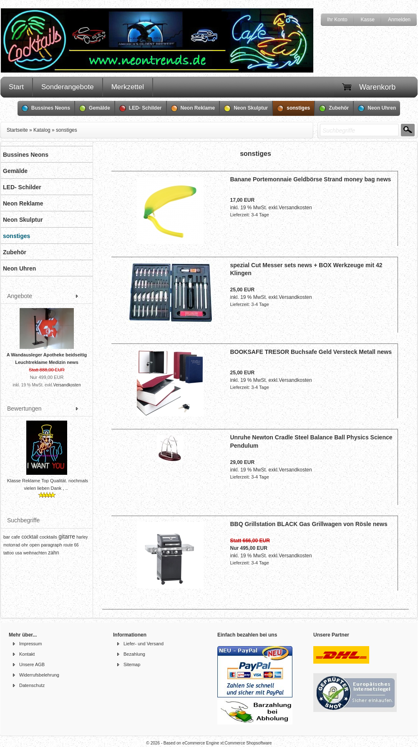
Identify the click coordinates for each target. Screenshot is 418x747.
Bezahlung (134, 654)
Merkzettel (127, 87)
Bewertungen (24, 408)
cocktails (48, 536)
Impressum (30, 643)
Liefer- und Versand (143, 643)
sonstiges (293, 108)
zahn (53, 553)
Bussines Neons (46, 108)
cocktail (29, 537)
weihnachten (35, 553)
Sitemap (131, 664)
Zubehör (334, 108)
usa (18, 553)
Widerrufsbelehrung (39, 674)
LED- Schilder (140, 108)
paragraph (51, 544)
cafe (15, 536)
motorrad (11, 545)
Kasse (368, 20)
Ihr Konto (337, 20)
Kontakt (27, 654)
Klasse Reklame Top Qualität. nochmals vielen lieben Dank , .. (47, 484)
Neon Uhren (377, 108)
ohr (24, 544)
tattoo (8, 553)
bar (6, 536)
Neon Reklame (193, 108)
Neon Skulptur (246, 108)
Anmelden (399, 20)
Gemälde (94, 108)
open (35, 544)
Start (16, 87)
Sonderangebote (67, 87)
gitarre (66, 536)
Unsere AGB (32, 664)
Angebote (19, 296)
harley (82, 537)
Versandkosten (67, 385)
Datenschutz (32, 685)
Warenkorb (377, 87)
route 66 (71, 545)
